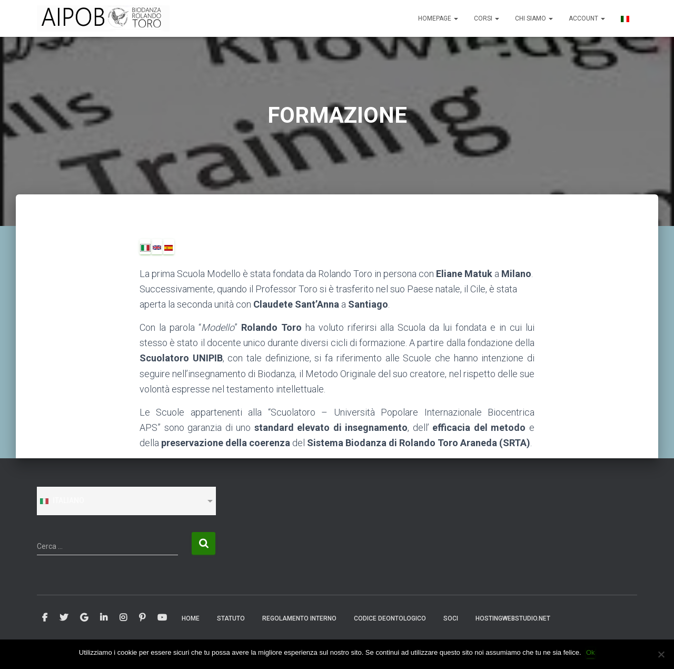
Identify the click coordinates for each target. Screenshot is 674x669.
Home (191, 618)
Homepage (438, 18)
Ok (591, 652)
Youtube (162, 618)
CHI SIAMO (534, 18)
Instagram (123, 618)
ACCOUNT (587, 18)
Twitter (63, 618)
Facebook (45, 618)
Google (84, 618)
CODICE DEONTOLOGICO (390, 618)
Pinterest (142, 618)
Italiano (61, 500)
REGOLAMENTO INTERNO (299, 618)
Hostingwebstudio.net (512, 618)
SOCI (450, 618)
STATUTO (231, 618)
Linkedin (104, 618)
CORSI (486, 18)
